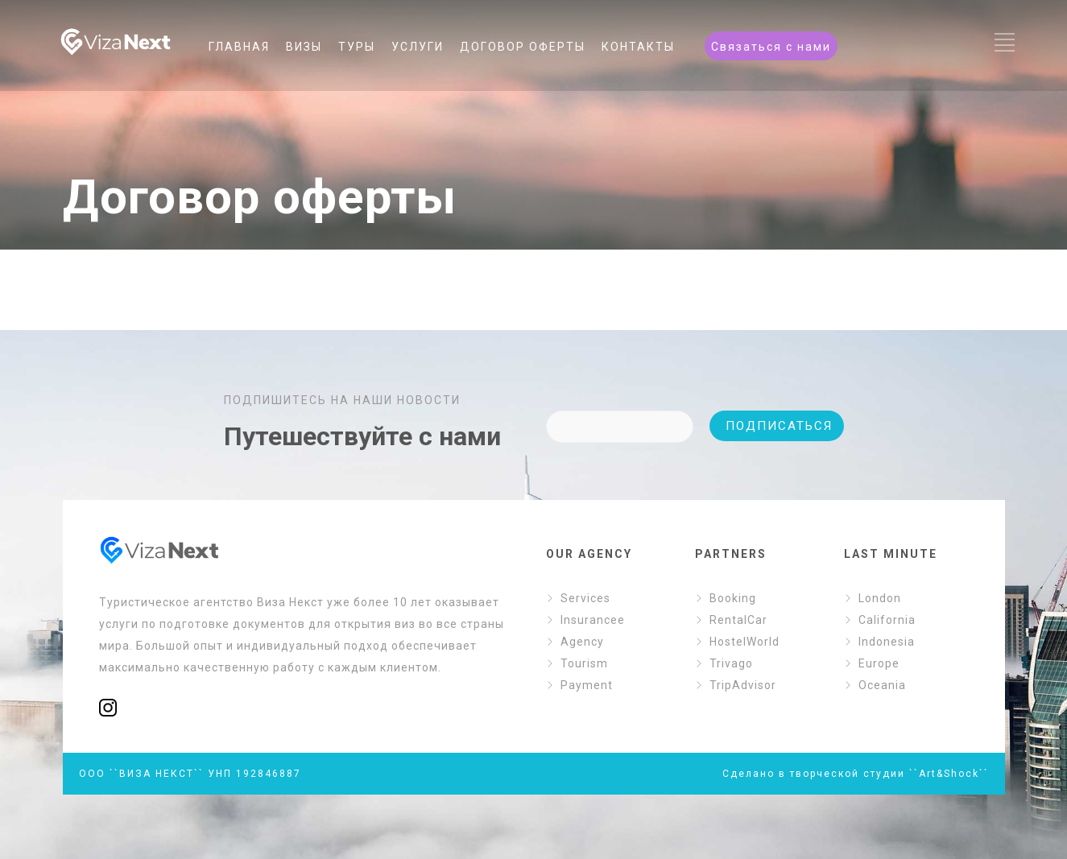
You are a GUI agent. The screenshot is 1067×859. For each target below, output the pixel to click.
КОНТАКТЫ (638, 46)
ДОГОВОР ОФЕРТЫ (522, 46)
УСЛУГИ (417, 46)
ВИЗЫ (304, 46)
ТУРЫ (356, 46)
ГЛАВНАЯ (239, 46)
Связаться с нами (771, 46)
